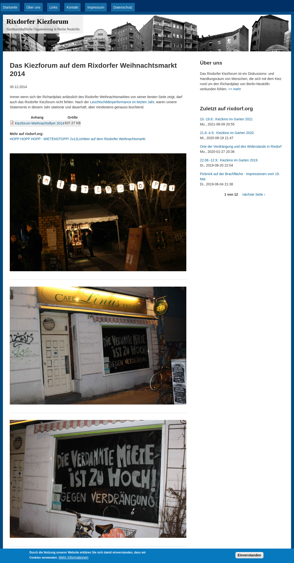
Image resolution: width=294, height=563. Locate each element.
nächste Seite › (253, 194)
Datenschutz (123, 7)
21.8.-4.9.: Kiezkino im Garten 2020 (227, 133)
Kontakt (72, 7)
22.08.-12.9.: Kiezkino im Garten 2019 (229, 160)
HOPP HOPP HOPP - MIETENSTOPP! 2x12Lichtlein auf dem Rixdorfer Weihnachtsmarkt (77, 139)
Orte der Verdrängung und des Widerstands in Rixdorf (241, 146)
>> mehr (234, 89)
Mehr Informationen (73, 559)
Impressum (95, 7)
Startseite (10, 7)
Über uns (33, 7)
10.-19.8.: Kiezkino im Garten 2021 (226, 119)
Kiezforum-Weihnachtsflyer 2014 (39, 123)
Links (54, 7)
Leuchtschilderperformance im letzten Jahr (122, 102)
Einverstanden (249, 556)
